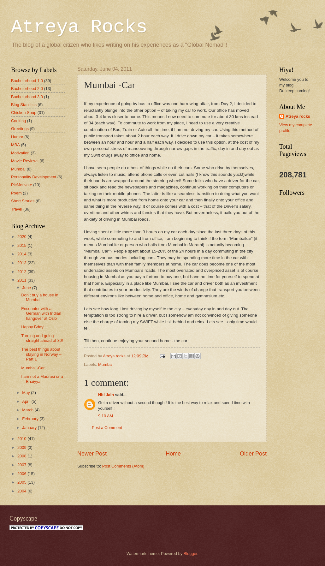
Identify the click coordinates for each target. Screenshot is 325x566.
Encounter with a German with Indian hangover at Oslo (41, 313)
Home (173, 453)
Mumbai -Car (32, 368)
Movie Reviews (24, 160)
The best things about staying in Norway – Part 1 (41, 354)
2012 (22, 271)
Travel (16, 209)
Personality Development (33, 177)
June (27, 287)
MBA (15, 144)
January (30, 427)
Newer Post (92, 453)
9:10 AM (105, 416)
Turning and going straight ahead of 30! (42, 338)
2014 (22, 254)
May (26, 392)
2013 (22, 262)
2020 (22, 236)
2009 (22, 447)
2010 (22, 438)
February (30, 418)
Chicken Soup (23, 112)
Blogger (191, 553)
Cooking (18, 120)
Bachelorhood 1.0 (27, 80)
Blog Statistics (24, 104)
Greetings (20, 128)
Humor (17, 136)
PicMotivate (21, 184)
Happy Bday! (32, 327)
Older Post (253, 453)
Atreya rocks (298, 116)
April (26, 401)
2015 (22, 245)
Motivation (20, 153)
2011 (22, 280)
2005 (22, 482)
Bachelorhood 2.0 (27, 88)
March (28, 410)
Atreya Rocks (79, 27)
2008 (22, 456)
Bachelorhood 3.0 (27, 96)
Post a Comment (107, 427)
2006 (22, 473)
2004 (22, 491)
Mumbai (105, 364)
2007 (22, 464)
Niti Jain (106, 394)
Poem (16, 193)
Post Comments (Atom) (123, 466)
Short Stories (22, 201)
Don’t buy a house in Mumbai (39, 297)
